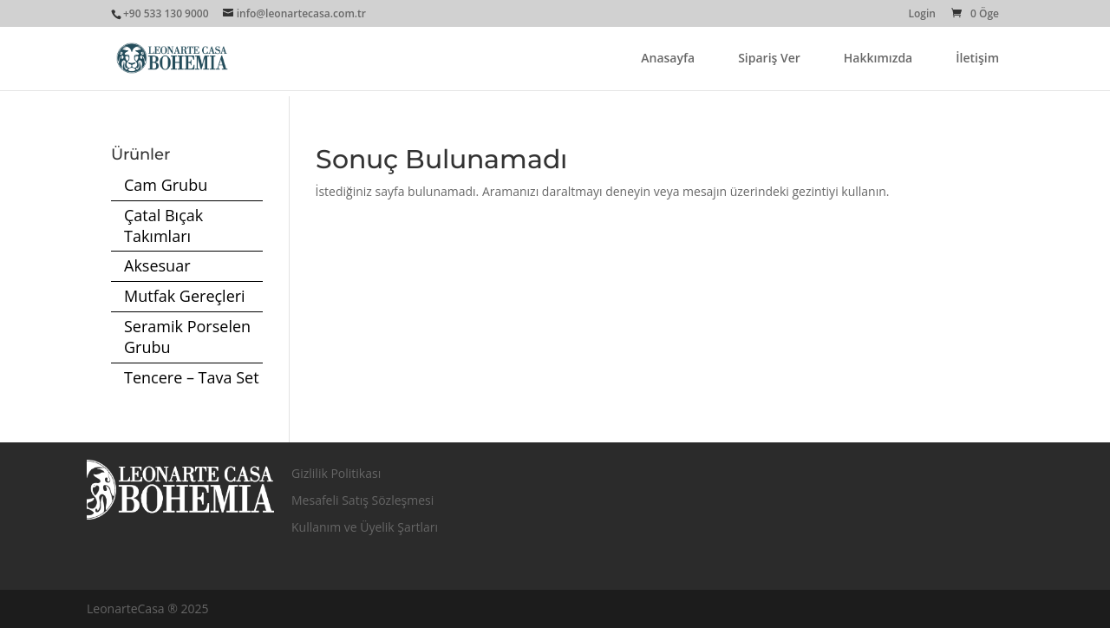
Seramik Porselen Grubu (187, 336)
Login (921, 15)
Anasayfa (668, 59)
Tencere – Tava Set (191, 377)
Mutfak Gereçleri (184, 295)
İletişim (977, 59)
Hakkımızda (878, 59)
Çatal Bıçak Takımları (163, 225)
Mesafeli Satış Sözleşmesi (362, 500)
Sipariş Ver (769, 59)
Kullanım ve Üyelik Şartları (364, 527)
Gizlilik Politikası (336, 473)
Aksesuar (157, 265)
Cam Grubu (165, 184)
